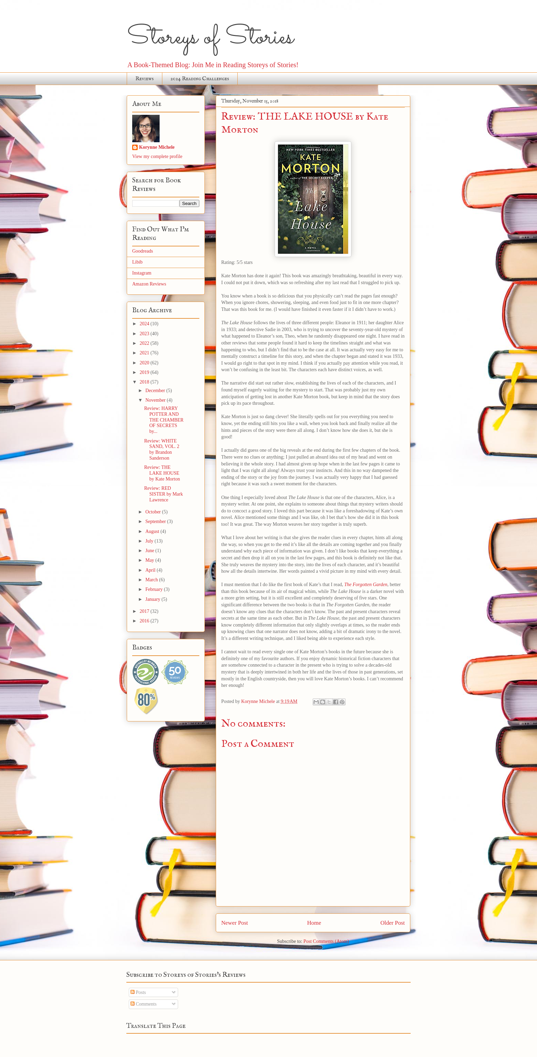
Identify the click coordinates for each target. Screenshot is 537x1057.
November (156, 400)
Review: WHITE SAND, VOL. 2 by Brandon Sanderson (161, 449)
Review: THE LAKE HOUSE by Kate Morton (162, 473)
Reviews (144, 78)
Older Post (392, 923)
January (153, 599)
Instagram (141, 273)
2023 (145, 333)
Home (314, 923)
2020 (145, 362)
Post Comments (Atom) (326, 941)
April (151, 570)
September (156, 521)
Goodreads (142, 251)
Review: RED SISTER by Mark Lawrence (163, 494)
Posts (138, 992)
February (154, 589)
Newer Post (234, 923)
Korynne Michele (157, 147)
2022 (145, 343)
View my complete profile (157, 156)
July (149, 541)
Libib (137, 262)
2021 (145, 352)
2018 (145, 382)
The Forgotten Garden (365, 584)
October (153, 511)
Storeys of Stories (210, 38)
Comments (143, 1004)
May (150, 560)
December (155, 390)
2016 (145, 620)
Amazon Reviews (149, 284)
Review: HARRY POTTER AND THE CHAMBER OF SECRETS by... (164, 420)
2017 (145, 611)
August (152, 531)
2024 (145, 323)
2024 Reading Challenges (200, 78)
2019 (145, 372)
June (150, 550)
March (152, 579)
